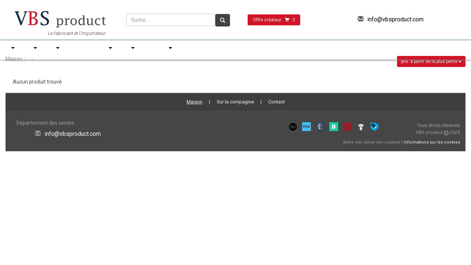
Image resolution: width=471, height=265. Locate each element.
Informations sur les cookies (432, 142)
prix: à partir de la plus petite (431, 61)
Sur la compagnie (235, 102)
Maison (14, 59)
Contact (276, 102)
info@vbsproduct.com (395, 19)
